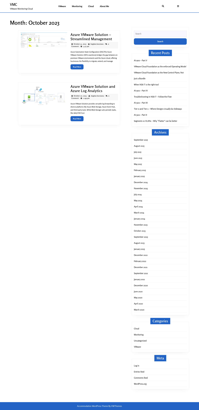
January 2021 (139, 279)
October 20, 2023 (78, 97)
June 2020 (138, 291)
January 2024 (139, 218)
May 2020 (138, 297)
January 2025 (139, 176)
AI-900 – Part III (141, 102)
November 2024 (141, 188)
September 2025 (141, 140)
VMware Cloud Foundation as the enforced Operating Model (160, 66)
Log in (136, 365)
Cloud (91, 6)
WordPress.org (140, 384)
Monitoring (77, 6)
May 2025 (138, 164)
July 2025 (137, 152)
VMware (62, 6)
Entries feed (139, 371)
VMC (13, 4)
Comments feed (141, 377)
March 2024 (139, 212)
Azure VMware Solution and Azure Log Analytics (89, 90)
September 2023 (141, 237)
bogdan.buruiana (92, 45)
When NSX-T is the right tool (146, 84)
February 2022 (140, 261)
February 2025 (140, 170)
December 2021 (140, 267)
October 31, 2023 (78, 45)
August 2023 (139, 243)
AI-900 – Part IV (141, 90)
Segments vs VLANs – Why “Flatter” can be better (155, 121)
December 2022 (141, 255)
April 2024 (138, 206)
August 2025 (139, 146)
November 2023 (140, 224)
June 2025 (138, 158)
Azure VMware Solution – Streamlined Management (88, 39)
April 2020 (138, 303)
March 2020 (139, 309)
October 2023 (140, 231)
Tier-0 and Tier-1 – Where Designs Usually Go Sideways (158, 109)
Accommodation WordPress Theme (92, 406)
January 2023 (139, 249)
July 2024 (138, 194)
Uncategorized (140, 340)
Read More (76, 65)
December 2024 (141, 182)
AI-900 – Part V (140, 60)
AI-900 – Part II (140, 115)
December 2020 (141, 285)
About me (104, 6)
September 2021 (141, 273)
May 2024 (138, 200)
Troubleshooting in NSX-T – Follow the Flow (152, 96)
